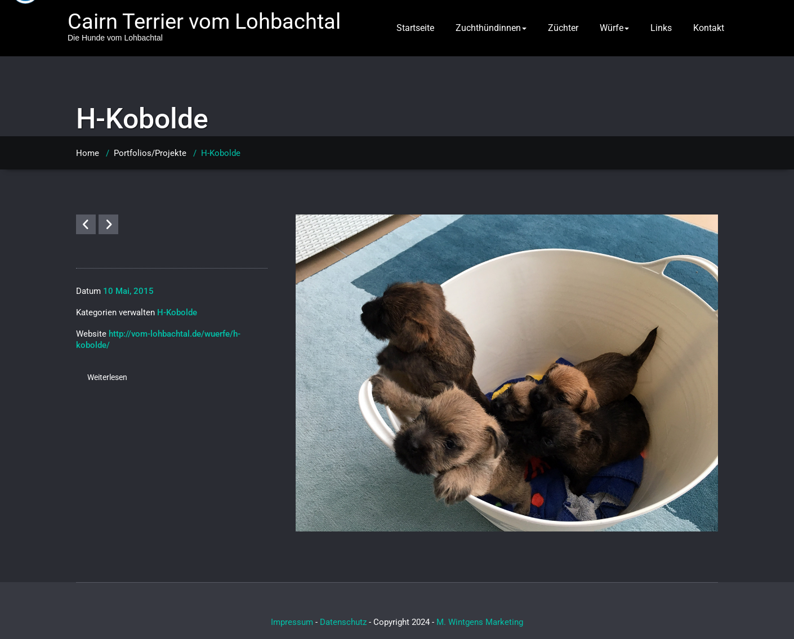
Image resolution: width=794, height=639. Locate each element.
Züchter (563, 28)
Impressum (292, 622)
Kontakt (708, 28)
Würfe (614, 28)
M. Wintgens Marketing (479, 622)
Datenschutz (343, 622)
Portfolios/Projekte (150, 153)
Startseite (415, 28)
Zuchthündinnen (491, 28)
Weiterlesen (107, 377)
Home (87, 153)
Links (661, 28)
